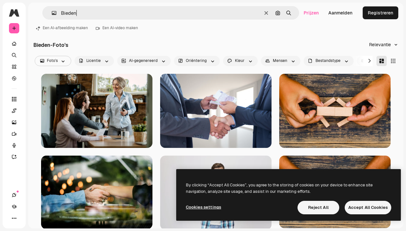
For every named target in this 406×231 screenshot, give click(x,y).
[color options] (240, 61)
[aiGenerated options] (144, 61)
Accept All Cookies (368, 207)
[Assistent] (17, 157)
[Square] (393, 61)
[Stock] (14, 67)
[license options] (94, 61)
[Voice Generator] (17, 145)
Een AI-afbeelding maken (62, 27)
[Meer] (14, 218)
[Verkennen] (14, 78)
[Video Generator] (17, 134)
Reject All (318, 207)
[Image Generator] (17, 122)
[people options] (280, 61)
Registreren (380, 13)
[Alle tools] (14, 99)
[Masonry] (381, 61)
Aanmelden (340, 13)
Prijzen (311, 13)
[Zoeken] (14, 55)
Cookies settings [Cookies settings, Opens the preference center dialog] (203, 207)
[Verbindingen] (14, 195)
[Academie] (14, 206)
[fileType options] (329, 61)
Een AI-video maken (117, 27)
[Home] (14, 43)
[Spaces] (17, 111)
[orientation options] (197, 61)
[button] (51, 13)
